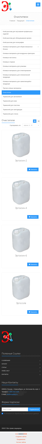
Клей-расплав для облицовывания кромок (17, 38)
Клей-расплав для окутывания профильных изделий (17, 33)
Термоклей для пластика (11, 105)
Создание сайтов (21, 436)
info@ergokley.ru (12, 394)
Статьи (4, 367)
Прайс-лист (6, 370)
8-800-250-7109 (14, 392)
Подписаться (34, 409)
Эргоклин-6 (21, 255)
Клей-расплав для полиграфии (13, 42)
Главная (12, 21)
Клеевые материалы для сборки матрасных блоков (18, 48)
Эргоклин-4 (21, 208)
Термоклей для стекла (10, 114)
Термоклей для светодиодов (12, 109)
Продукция (20, 21)
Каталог (4, 364)
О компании (6, 360)
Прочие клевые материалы (12, 88)
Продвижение (21, 439)
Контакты (5, 374)
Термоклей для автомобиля (12, 96)
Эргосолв (21, 303)
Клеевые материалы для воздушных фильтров (19, 53)
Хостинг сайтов (21, 442)
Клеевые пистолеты (9, 57)
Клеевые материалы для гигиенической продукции (16, 76)
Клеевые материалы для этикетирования (17, 70)
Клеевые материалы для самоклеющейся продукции (17, 83)
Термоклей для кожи (10, 101)
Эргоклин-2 (21, 160)
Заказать (33, 169)
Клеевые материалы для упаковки (14, 66)
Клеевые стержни (9, 62)
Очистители (7, 92)
